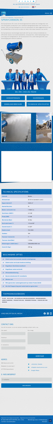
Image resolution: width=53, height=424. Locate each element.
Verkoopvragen (13, 98)
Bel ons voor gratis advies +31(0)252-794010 (26, 4)
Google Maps (33, 370)
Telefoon (4, 337)
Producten (10, 17)
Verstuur (40, 356)
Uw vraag (30, 330)
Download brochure (13, 104)
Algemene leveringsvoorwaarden (10, 417)
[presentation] (3, 128)
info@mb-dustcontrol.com (37, 367)
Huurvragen (38, 98)
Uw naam (4, 330)
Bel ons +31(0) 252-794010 (25, 92)
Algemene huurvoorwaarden (27, 417)
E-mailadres (5, 344)
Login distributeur (24, 6)
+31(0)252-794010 (35, 364)
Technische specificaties (38, 104)
